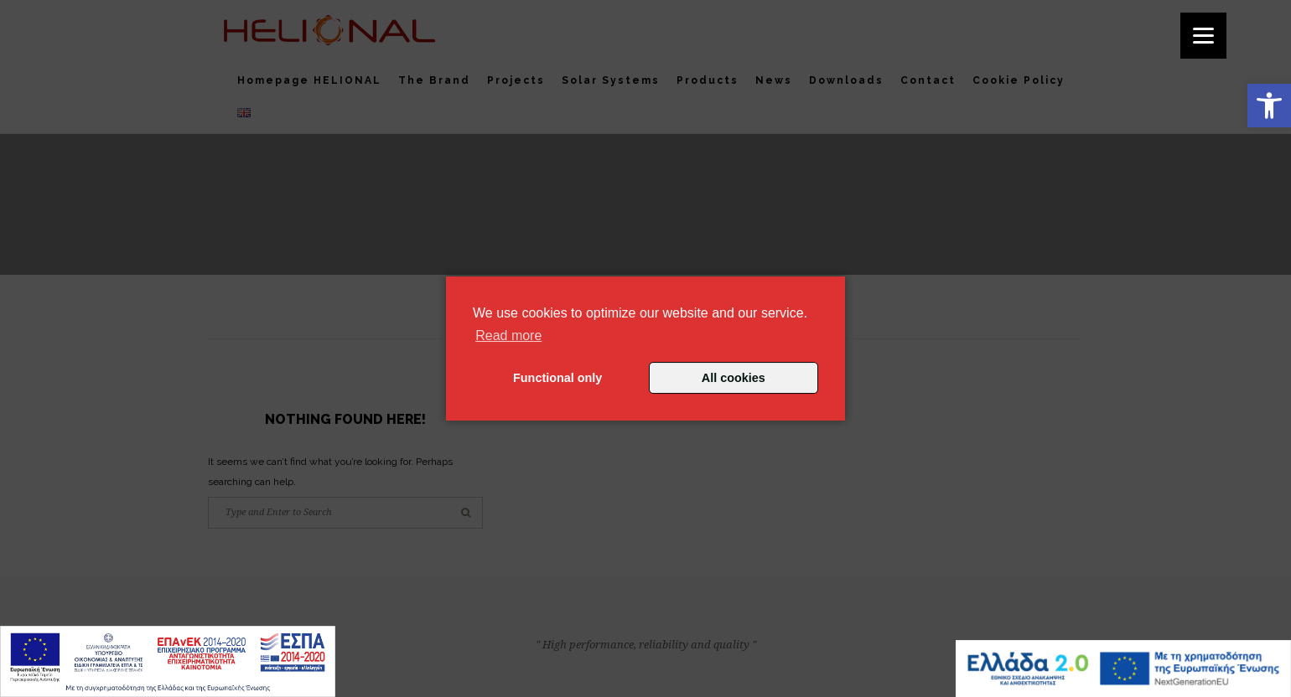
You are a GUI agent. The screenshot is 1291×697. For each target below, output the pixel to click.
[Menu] (1203, 36)
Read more (508, 335)
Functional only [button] (557, 378)
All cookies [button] (733, 378)
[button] (1269, 105)
